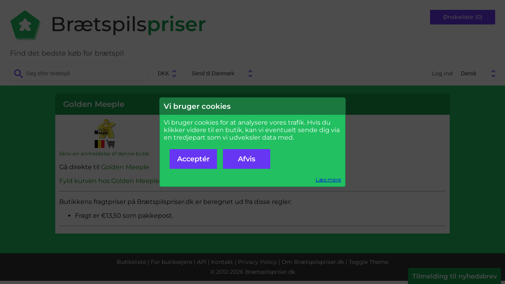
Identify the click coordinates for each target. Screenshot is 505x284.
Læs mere (328, 180)
